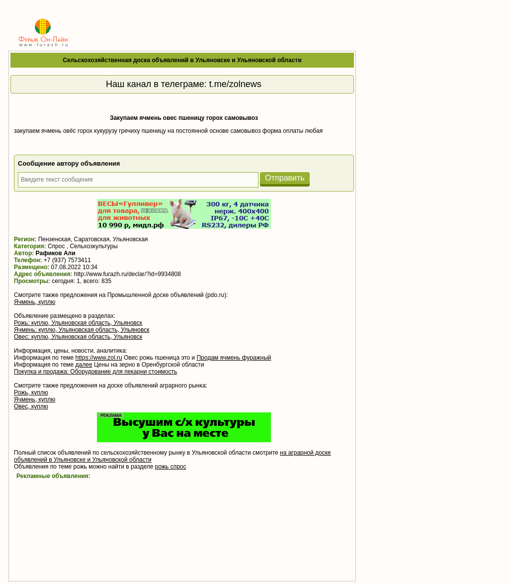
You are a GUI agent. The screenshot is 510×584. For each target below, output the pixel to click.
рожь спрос (170, 466)
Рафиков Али (56, 253)
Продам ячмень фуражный (234, 357)
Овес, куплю (31, 406)
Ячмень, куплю (34, 301)
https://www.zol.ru (99, 357)
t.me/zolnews (235, 84)
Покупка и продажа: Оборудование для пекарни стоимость (95, 371)
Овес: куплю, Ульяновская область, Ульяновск (78, 336)
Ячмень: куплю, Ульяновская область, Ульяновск (82, 329)
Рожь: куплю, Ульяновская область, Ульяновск (78, 322)
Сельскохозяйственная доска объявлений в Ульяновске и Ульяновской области (182, 60)
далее (84, 364)
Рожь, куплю (31, 392)
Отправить (284, 178)
